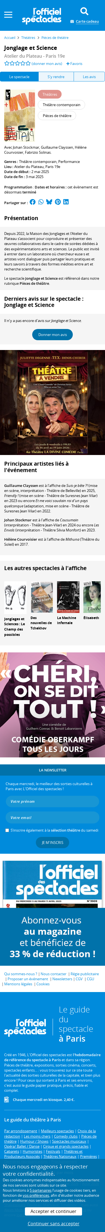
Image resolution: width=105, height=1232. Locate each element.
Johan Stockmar (18, 519)
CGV (79, 978)
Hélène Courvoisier (20, 539)
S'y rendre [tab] (56, 76)
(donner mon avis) (47, 63)
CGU (90, 978)
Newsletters (62, 978)
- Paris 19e (34, 56)
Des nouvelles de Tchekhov (41, 623)
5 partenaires (41, 1190)
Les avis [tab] (89, 76)
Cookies (43, 983)
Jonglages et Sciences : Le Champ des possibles (14, 627)
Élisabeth (91, 617)
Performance (69, 161)
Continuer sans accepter (54, 1224)
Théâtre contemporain (38, 161)
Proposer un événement (28, 978)
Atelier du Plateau (29, 166)
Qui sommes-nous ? (20, 973)
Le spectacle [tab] (19, 76)
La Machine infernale (66, 620)
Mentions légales (18, 983)
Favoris (74, 63)
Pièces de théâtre (34, 283)
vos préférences (36, 1195)
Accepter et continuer (53, 1211)
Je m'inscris (52, 842)
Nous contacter (53, 973)
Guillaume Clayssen (21, 485)
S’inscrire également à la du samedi (54, 830)
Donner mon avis (52, 334)
